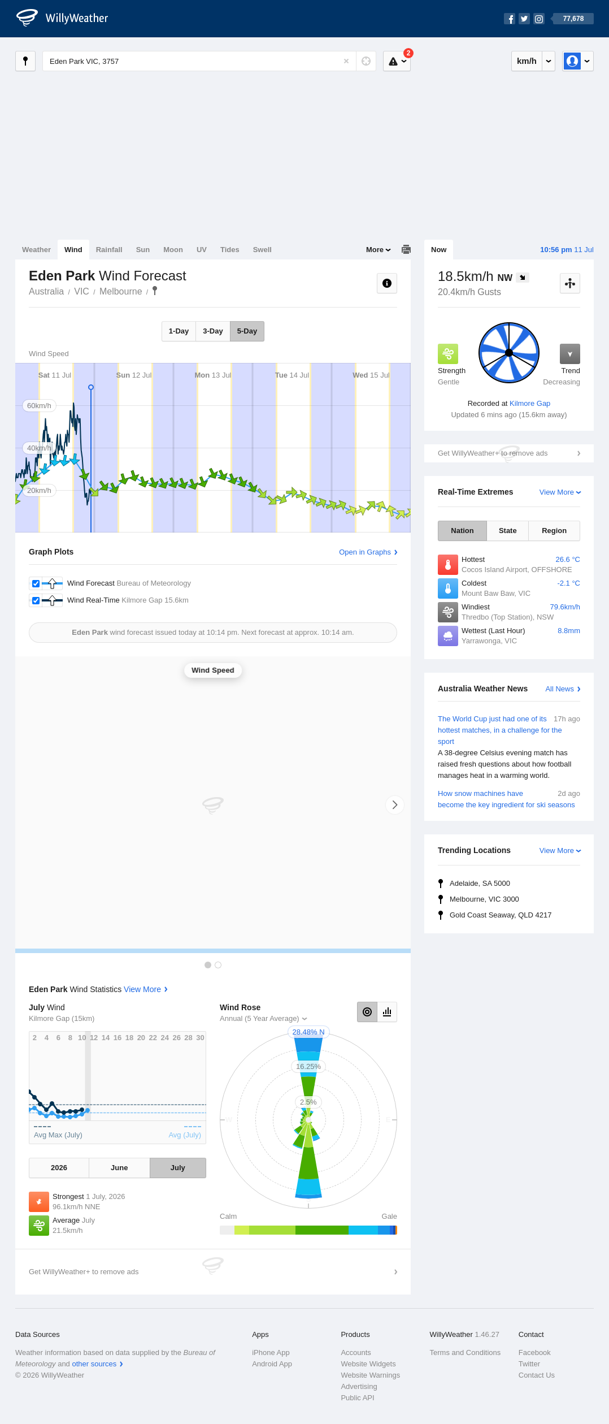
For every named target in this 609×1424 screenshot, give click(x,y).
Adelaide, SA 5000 (480, 883)
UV (202, 249)
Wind (73, 249)
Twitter (529, 1364)
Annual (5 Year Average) (259, 1018)
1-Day (179, 331)
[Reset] (346, 61)
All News (559, 689)
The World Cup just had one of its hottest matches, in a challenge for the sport (509, 747)
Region (554, 530)
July (178, 1167)
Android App (272, 1364)
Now (438, 249)
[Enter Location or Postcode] (209, 61)
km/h (527, 61)
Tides (230, 249)
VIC (81, 291)
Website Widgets (368, 1364)
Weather (36, 249)
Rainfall (109, 249)
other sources (94, 1364)
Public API (357, 1397)
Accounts (356, 1352)
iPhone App (271, 1352)
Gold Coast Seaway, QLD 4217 (500, 915)
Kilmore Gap (530, 403)
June (119, 1167)
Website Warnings (370, 1375)
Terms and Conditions (465, 1352)
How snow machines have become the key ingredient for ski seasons (509, 798)
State (508, 530)
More (375, 249)
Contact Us (537, 1375)
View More (557, 492)
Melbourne (120, 291)
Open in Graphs (365, 552)
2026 (59, 1167)
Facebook (535, 1352)
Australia (46, 291)
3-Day (213, 331)
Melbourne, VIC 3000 (484, 899)
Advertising (359, 1386)
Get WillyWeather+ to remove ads (492, 453)
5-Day (247, 331)
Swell (262, 249)
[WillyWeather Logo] (68, 19)
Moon (173, 249)
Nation (462, 530)
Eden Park (154, 290)
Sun (143, 249)
